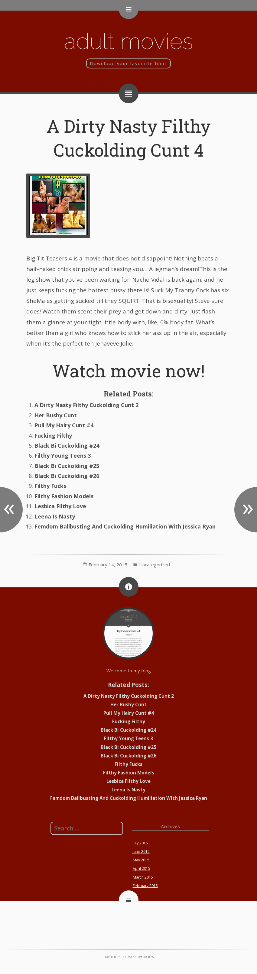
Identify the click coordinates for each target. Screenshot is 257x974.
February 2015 (145, 885)
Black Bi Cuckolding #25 (66, 465)
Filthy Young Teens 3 (62, 455)
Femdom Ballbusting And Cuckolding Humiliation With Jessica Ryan (125, 526)
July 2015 (140, 843)
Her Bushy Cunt (55, 415)
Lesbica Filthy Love (60, 506)
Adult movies (128, 41)
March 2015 (143, 877)
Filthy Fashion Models (63, 496)
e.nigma (126, 957)
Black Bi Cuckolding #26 (66, 475)
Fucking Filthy (53, 435)
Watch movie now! (128, 370)
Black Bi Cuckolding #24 (66, 445)
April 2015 (141, 868)
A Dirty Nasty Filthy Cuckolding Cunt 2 (86, 405)
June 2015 (141, 851)
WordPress (146, 957)
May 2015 (141, 860)
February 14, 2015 (108, 565)
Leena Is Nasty (54, 516)
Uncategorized (154, 565)
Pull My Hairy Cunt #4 (63, 425)
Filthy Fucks (50, 485)
